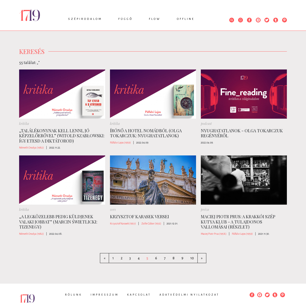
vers (113, 209)
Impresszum (105, 294)
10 (192, 258)
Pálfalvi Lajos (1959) (120, 142)
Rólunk (73, 294)
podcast (206, 123)
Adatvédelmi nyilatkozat (189, 294)
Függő (125, 19)
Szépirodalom (85, 19)
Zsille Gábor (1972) (151, 223)
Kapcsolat (139, 294)
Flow (155, 19)
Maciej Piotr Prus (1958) (213, 233)
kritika (24, 123)
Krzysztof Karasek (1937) (123, 223)
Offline (186, 19)
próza (205, 209)
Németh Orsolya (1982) (31, 147)
